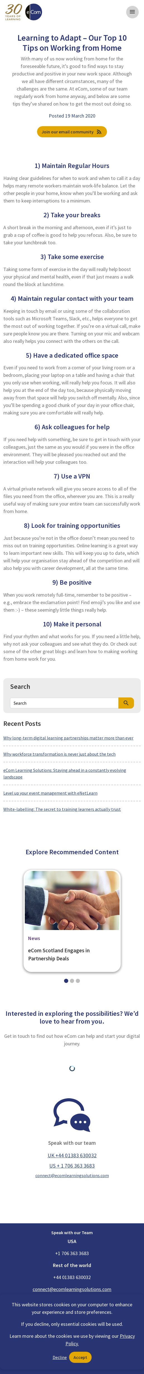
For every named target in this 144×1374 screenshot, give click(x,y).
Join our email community (72, 131)
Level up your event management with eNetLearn (50, 793)
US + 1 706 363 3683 (72, 1165)
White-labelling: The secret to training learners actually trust (62, 809)
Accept (80, 1357)
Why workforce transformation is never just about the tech (59, 754)
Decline (60, 1357)
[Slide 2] (78, 981)
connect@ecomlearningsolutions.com (72, 1175)
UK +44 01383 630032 (72, 1155)
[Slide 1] (72, 981)
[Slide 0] (66, 981)
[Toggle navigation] (132, 12)
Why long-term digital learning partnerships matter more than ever (68, 738)
